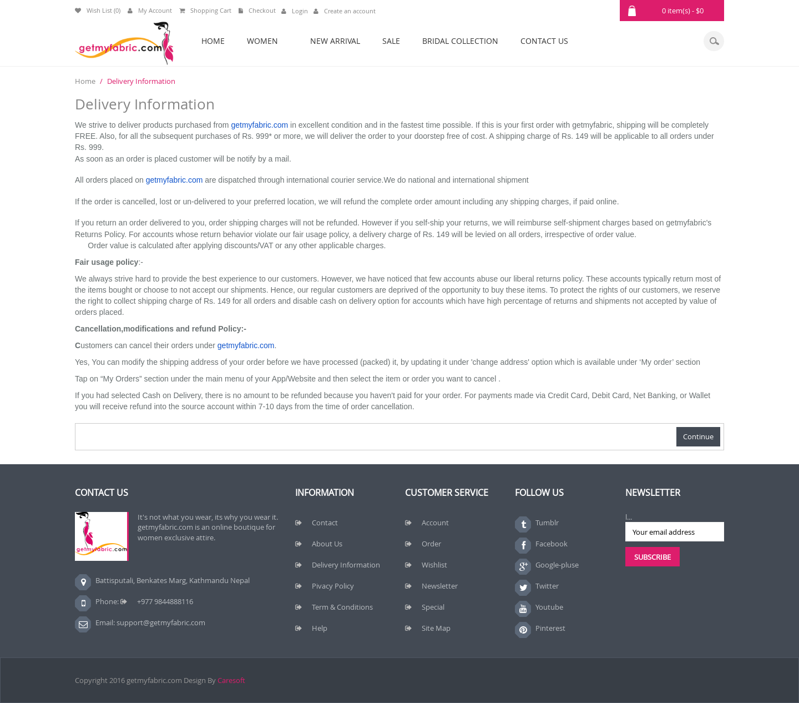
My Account (150, 10)
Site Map (436, 628)
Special (433, 607)
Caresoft (231, 680)
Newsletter (440, 586)
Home (85, 81)
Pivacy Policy (333, 586)
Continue (698, 436)
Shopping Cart (205, 10)
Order (431, 544)
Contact (325, 523)
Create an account (344, 11)
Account (435, 523)
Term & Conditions (342, 607)
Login (294, 11)
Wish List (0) (97, 10)
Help (319, 628)
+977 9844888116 (165, 601)
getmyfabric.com (259, 124)
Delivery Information (141, 81)
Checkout (257, 10)
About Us (327, 544)
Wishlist (434, 565)
